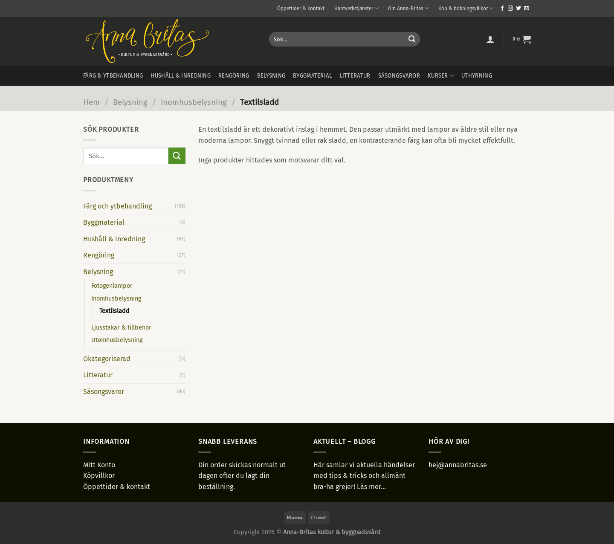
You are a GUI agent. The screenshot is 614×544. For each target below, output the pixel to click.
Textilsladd (114, 311)
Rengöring (233, 75)
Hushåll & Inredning (114, 239)
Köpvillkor (99, 476)
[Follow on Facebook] (502, 9)
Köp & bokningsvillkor (465, 8)
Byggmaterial (312, 75)
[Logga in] (490, 39)
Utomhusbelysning (116, 340)
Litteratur (355, 75)
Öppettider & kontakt (300, 8)
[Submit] (412, 39)
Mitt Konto (99, 465)
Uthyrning (476, 75)
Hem (91, 102)
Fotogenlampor (112, 285)
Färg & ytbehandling (113, 75)
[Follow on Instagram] (510, 9)
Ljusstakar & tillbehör (121, 327)
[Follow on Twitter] (518, 9)
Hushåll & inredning (180, 75)
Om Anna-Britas (408, 8)
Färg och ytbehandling (117, 206)
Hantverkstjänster (356, 8)
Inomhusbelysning (194, 102)
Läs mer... (371, 487)
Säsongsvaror (399, 75)
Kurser (441, 76)
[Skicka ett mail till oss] (526, 9)
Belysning (271, 75)
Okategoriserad (106, 359)
